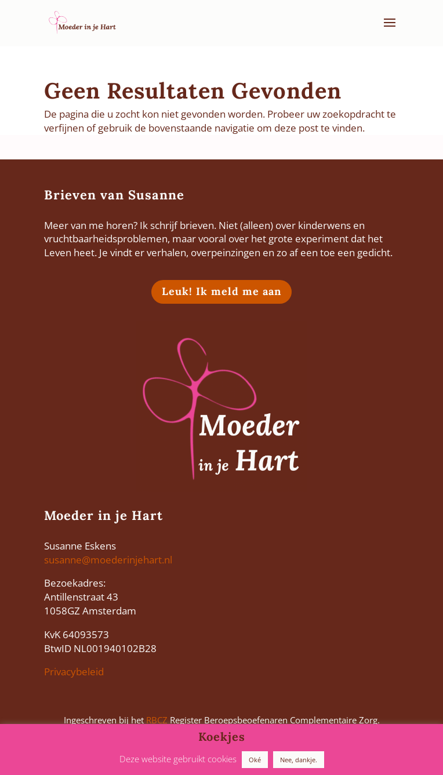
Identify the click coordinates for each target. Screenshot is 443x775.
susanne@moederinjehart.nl (108, 559)
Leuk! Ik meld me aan (221, 291)
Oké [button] (255, 759)
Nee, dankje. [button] (298, 759)
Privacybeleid (74, 671)
